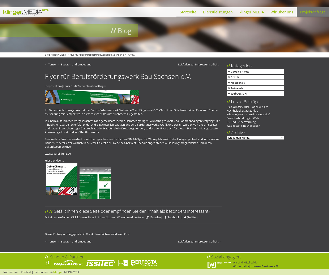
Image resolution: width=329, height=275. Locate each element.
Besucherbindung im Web (243, 118)
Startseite (188, 11)
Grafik (131, 55)
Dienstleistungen (218, 11)
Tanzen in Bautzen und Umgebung (68, 64)
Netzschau (238, 83)
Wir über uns (281, 11)
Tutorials (237, 88)
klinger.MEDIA (251, 11)
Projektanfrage (313, 11)
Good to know (240, 71)
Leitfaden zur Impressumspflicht (200, 64)
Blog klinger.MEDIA (56, 54)
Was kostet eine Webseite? (243, 126)
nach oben (41, 272)
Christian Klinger (96, 86)
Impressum (10, 272)
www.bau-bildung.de (58, 153)
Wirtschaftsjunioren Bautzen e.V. (256, 266)
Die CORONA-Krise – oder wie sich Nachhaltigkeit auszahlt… (247, 108)
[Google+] (154, 217)
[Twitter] (190, 217)
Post (127, 234)
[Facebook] (172, 217)
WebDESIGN (239, 93)
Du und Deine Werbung (241, 122)
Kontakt (26, 272)
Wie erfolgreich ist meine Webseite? (248, 114)
